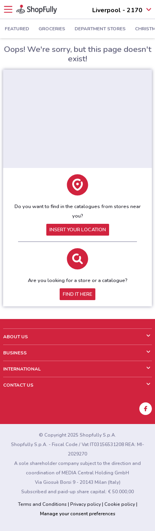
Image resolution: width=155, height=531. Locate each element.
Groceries (51, 29)
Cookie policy (119, 504)
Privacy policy (85, 504)
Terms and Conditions (42, 504)
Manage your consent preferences (77, 514)
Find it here (77, 294)
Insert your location (77, 229)
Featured (17, 29)
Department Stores (100, 29)
